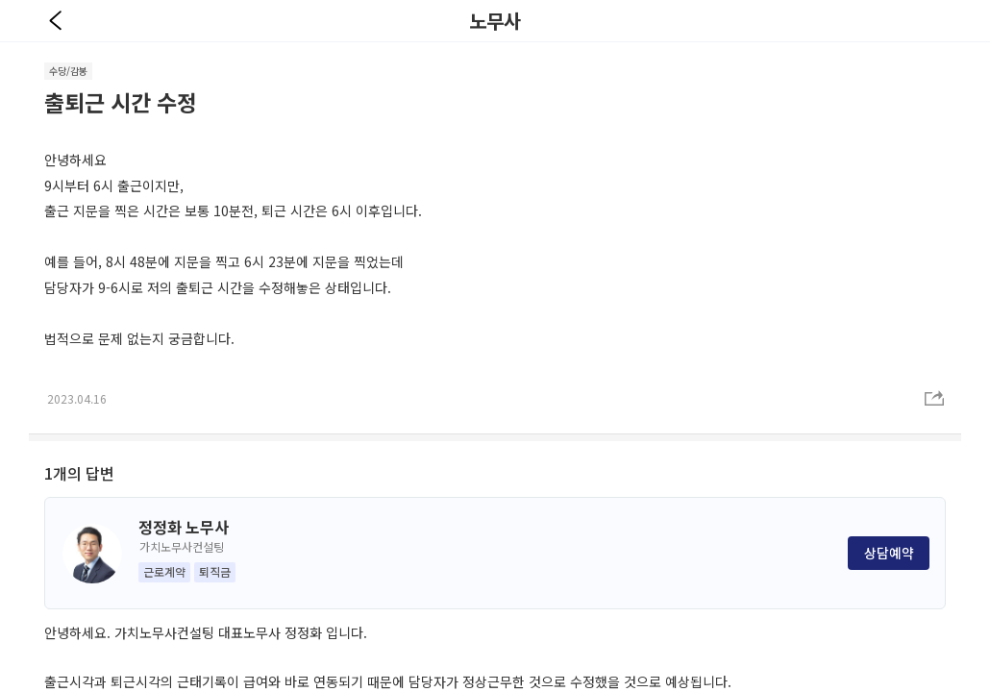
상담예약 (889, 552)
